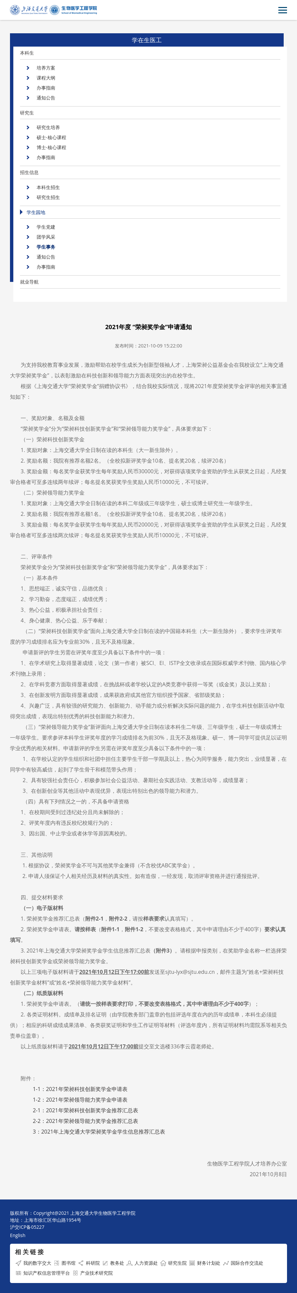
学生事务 (46, 247)
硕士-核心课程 (51, 137)
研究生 (27, 112)
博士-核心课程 (51, 147)
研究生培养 (48, 127)
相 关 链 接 (29, 1252)
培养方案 (46, 68)
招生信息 (29, 172)
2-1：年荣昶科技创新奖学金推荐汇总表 (85, 1110)
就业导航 (29, 282)
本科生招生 (48, 187)
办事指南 (46, 88)
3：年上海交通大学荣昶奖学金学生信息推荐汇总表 (99, 1131)
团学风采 (46, 237)
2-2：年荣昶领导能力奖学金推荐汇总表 (85, 1121)
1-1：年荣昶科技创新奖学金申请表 (80, 1089)
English (17, 1235)
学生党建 (46, 227)
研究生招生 (48, 197)
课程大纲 (46, 78)
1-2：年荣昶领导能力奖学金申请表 (80, 1099)
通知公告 (46, 98)
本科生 (27, 53)
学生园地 (36, 212)
